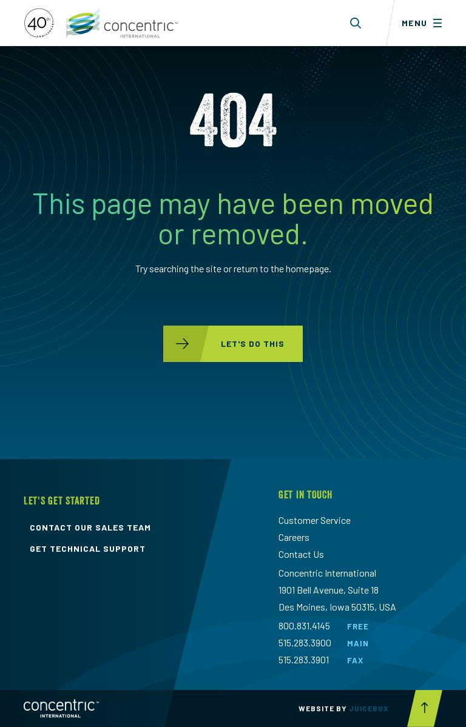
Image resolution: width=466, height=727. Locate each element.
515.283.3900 (305, 642)
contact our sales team (90, 527)
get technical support (88, 549)
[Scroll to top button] (424, 708)
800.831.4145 (304, 625)
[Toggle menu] (426, 23)
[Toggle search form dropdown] (356, 23)
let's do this (224, 344)
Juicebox (369, 708)
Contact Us (301, 554)
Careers (294, 537)
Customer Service (315, 520)
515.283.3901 (304, 659)
